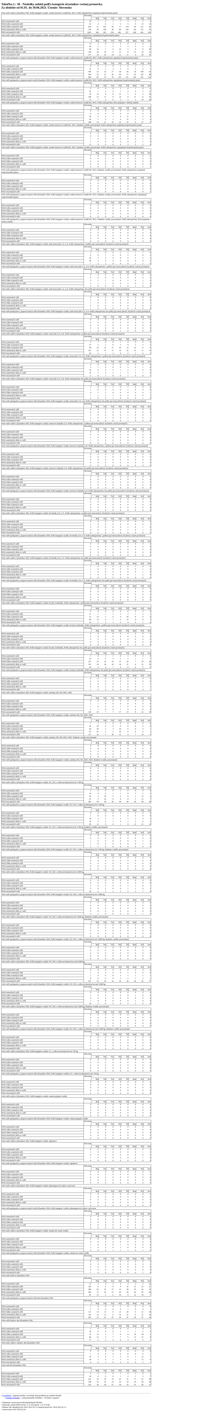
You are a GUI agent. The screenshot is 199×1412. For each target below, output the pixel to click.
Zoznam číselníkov (13, 1398)
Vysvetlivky (6, 1395)
